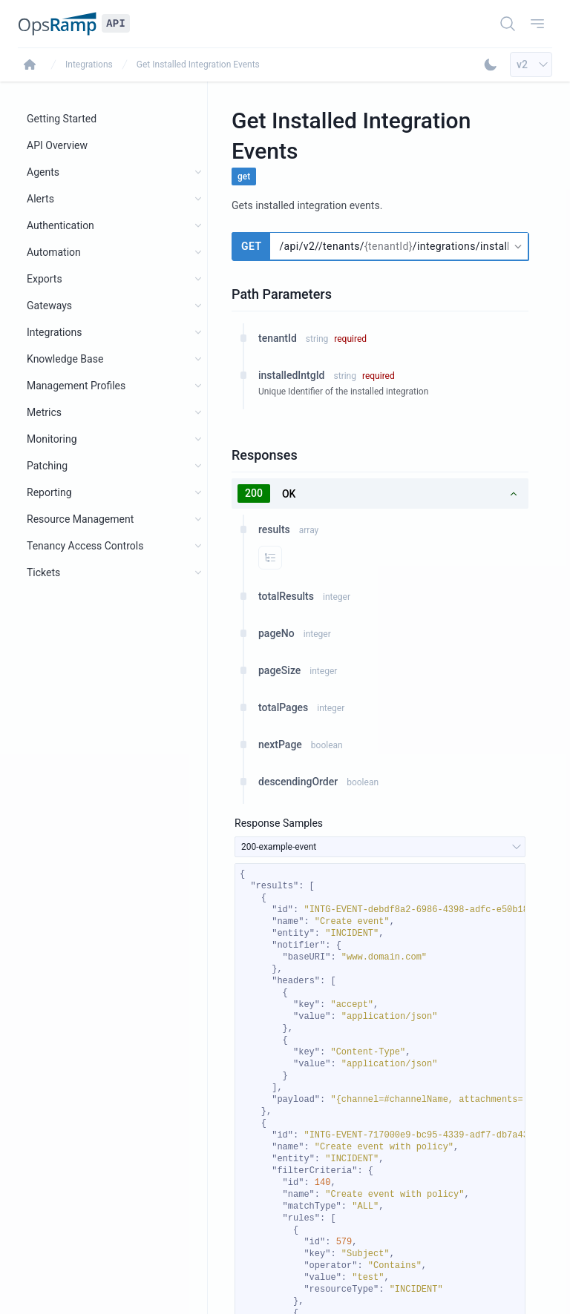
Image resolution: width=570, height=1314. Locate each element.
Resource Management (80, 519)
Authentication (60, 225)
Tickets (43, 572)
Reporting (49, 492)
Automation (54, 252)
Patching (47, 466)
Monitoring (52, 439)
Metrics (44, 412)
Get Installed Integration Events (198, 64)
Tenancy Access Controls (85, 546)
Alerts (40, 199)
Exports (44, 279)
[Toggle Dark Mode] (490, 64)
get (244, 176)
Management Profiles (76, 386)
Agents (43, 172)
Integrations (89, 64)
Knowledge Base (65, 359)
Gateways (49, 305)
